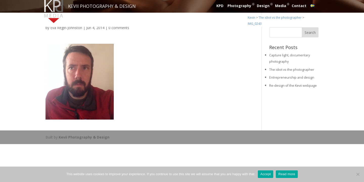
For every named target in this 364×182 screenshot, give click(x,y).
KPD (219, 5)
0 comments (118, 27)
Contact (299, 5)
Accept (265, 174)
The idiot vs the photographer (280, 17)
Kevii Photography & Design (84, 137)
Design (263, 5)
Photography (239, 5)
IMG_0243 (255, 23)
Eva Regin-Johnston (66, 27)
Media (280, 5)
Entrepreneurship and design (291, 77)
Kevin (251, 17)
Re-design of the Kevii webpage (293, 85)
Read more (286, 174)
